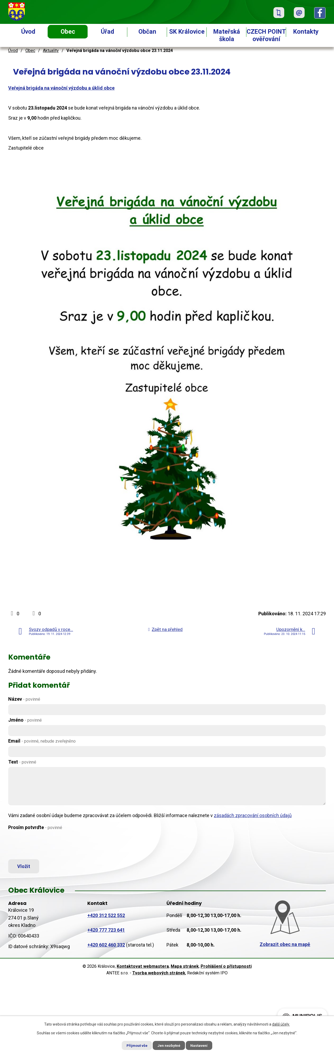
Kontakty (306, 31)
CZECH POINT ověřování (266, 35)
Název (24, 699)
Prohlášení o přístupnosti (226, 967)
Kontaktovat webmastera (143, 967)
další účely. (281, 1024)
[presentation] (48, 845)
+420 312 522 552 (106, 916)
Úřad (107, 31)
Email (42, 741)
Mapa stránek (185, 967)
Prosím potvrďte (35, 827)
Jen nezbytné (169, 1045)
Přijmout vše (135, 1045)
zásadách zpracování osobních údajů (253, 815)
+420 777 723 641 (106, 931)
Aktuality (51, 50)
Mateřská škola (226, 35)
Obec (68, 31)
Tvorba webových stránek (158, 973)
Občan (147, 31)
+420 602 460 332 (106, 946)
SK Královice (187, 31)
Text (22, 762)
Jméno (25, 720)
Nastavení (201, 1045)
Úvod (28, 31)
